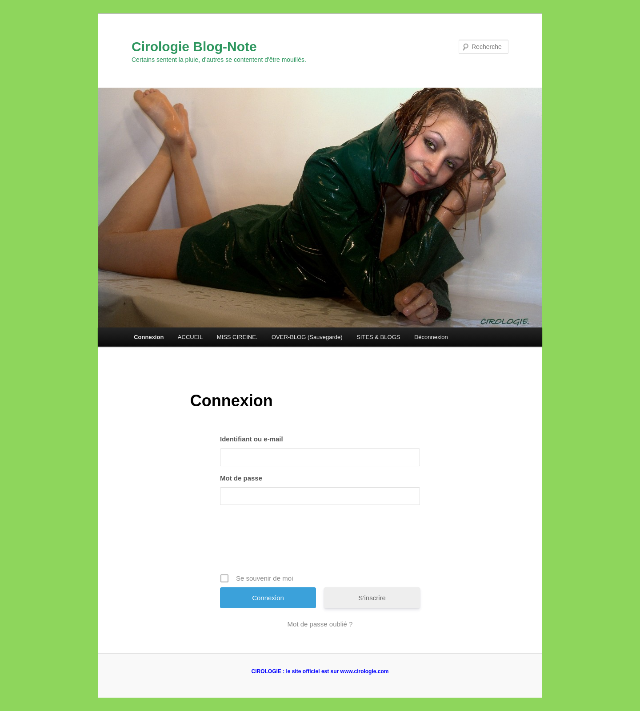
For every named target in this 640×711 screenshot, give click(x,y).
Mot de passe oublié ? (320, 624)
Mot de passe (241, 478)
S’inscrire (372, 598)
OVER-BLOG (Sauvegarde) (307, 337)
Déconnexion (431, 337)
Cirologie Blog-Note (194, 46)
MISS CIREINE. (237, 337)
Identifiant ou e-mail (251, 439)
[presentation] (320, 542)
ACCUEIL (190, 337)
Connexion (149, 337)
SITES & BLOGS (378, 337)
